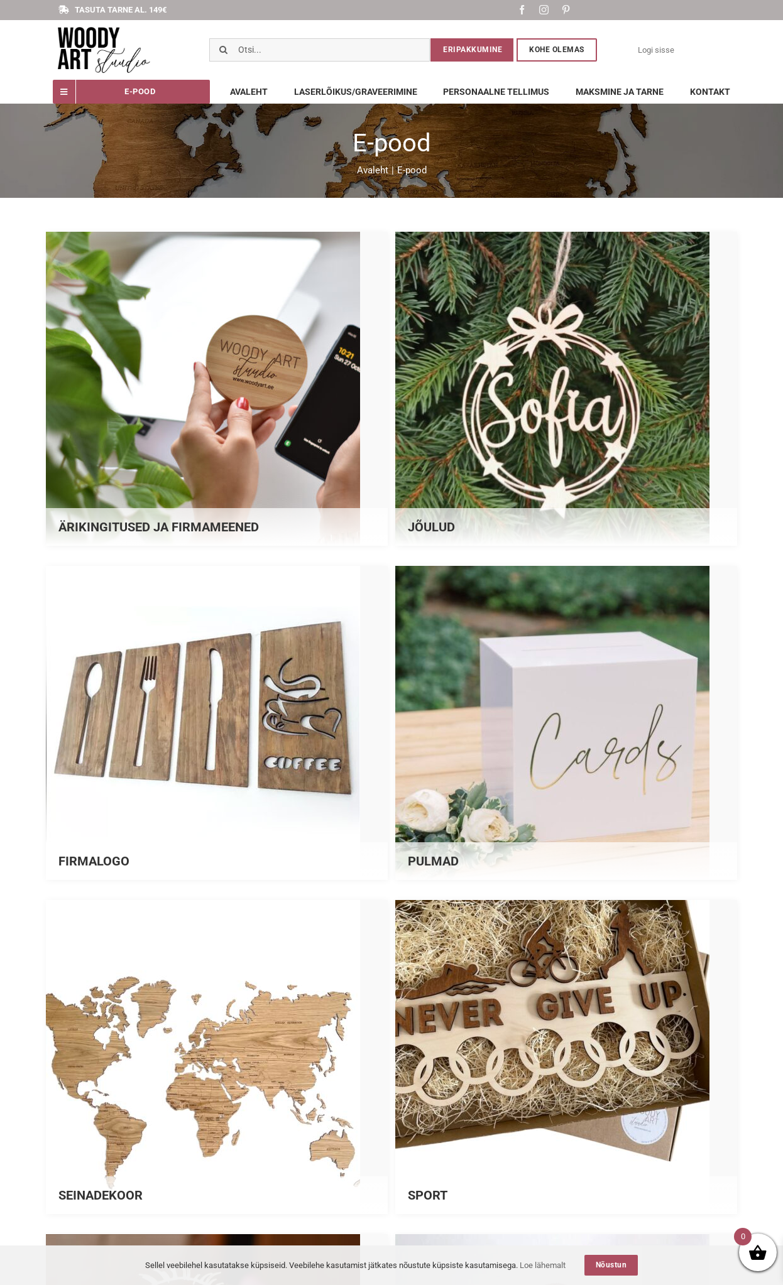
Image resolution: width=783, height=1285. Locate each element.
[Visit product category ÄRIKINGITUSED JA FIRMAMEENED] (217, 389)
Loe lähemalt (543, 1265)
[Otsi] (223, 50)
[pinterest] (566, 9)
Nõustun (611, 1265)
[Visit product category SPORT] (566, 1057)
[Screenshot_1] (103, 28)
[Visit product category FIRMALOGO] (217, 723)
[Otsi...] (319, 50)
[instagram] (544, 9)
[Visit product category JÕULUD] (566, 389)
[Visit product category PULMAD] (566, 723)
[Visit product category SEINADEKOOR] (217, 1057)
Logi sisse (656, 50)
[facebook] (522, 9)
